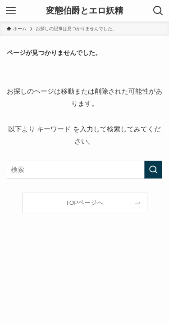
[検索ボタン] (158, 11)
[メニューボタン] (11, 11)
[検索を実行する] (153, 170)
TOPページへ (85, 202)
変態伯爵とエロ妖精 (84, 11)
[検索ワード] (84, 170)
